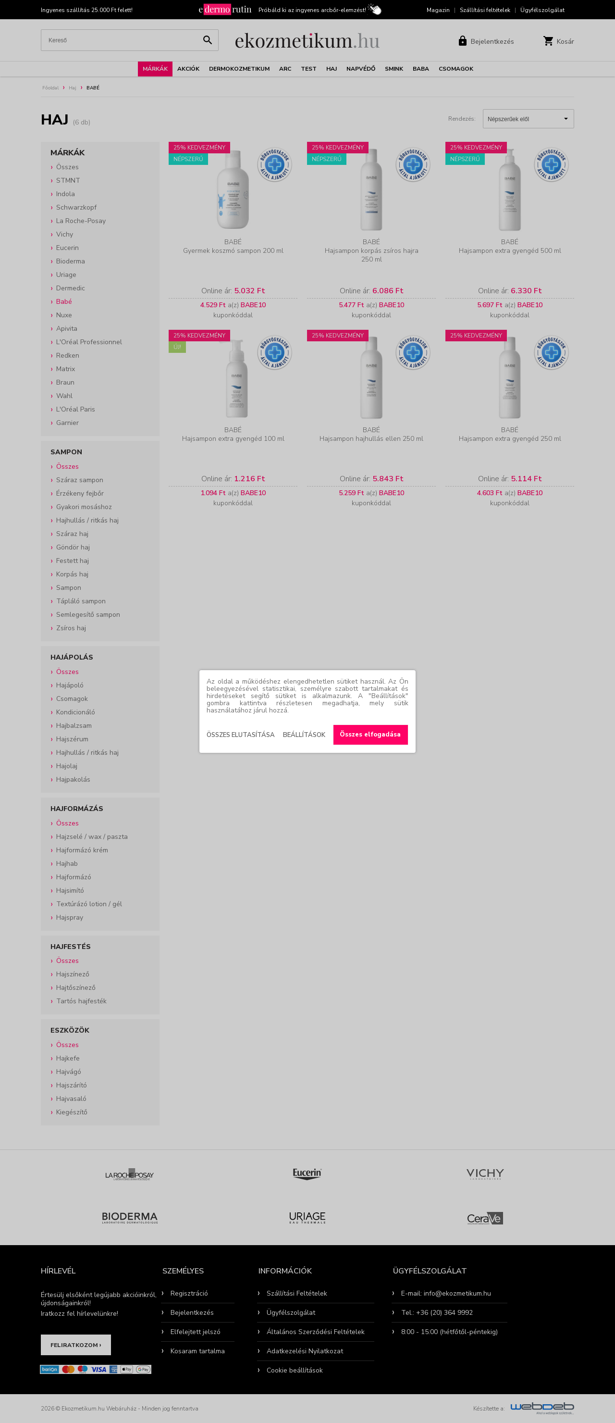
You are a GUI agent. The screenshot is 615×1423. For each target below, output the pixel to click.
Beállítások (304, 735)
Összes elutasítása (241, 735)
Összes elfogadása (370, 734)
